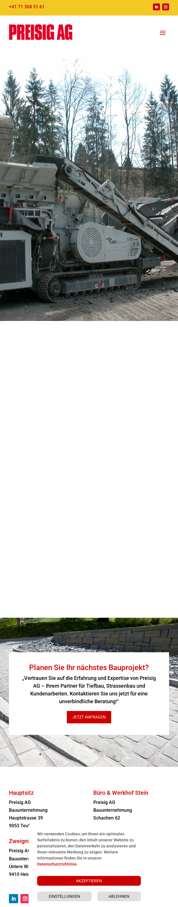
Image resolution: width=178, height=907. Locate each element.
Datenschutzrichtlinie (57, 864)
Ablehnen (119, 896)
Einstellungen (64, 896)
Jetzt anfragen (89, 717)
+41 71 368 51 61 (27, 6)
